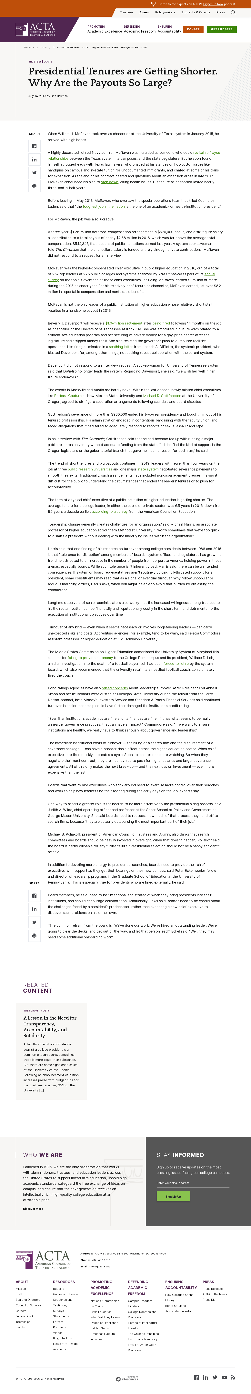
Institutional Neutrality (142, 1339)
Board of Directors (28, 1300)
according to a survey (110, 511)
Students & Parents (196, 12)
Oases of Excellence (104, 1323)
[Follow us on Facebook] (196, 1377)
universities (103, 469)
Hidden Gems (100, 1329)
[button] (104, 29)
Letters (58, 1322)
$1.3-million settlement (123, 323)
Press (220, 12)
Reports (58, 1289)
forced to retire (176, 664)
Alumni (144, 12)
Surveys (58, 1311)
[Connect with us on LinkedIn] (205, 1377)
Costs (43, 47)
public (72, 469)
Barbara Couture (68, 396)
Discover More (33, 1209)
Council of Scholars (29, 1306)
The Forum (31, 1010)
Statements (61, 1317)
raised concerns (115, 688)
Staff (19, 1294)
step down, (110, 182)
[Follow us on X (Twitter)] (214, 1377)
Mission (21, 1289)
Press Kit (209, 1300)
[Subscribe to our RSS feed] (233, 1377)
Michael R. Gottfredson (162, 396)
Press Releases (213, 1289)
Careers (21, 1311)
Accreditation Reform (179, 1311)
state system (148, 469)
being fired (161, 323)
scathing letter (121, 347)
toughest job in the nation (104, 206)
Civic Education (101, 1312)
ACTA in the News (215, 1294)
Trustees (127, 12)
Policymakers (165, 12)
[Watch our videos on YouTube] (224, 1377)
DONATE (193, 29)
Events (20, 1328)
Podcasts (59, 1328)
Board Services (175, 1306)
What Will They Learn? (105, 1318)
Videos (58, 1333)
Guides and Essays (65, 1294)
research (85, 469)
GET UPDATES (222, 29)
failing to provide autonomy (90, 658)
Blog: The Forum (64, 1339)
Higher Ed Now (213, 4)
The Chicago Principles (143, 1334)
